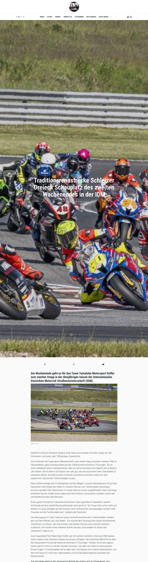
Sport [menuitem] (49, 17)
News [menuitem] (42, 17)
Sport (75, 175)
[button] (45, 364)
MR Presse (73, 202)
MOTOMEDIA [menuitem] (91, 17)
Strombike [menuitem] (79, 17)
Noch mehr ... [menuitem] (104, 17)
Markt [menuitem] (58, 17)
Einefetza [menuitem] (68, 17)
